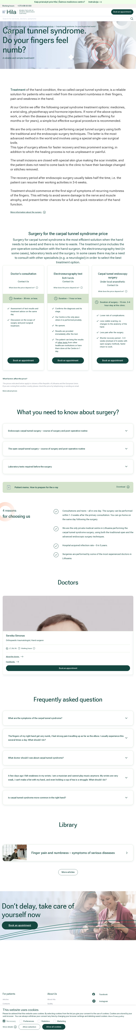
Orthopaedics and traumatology (41, 26)
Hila (6, 26)
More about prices (10, 391)
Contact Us (23, 281)
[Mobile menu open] (4, 12)
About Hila (51, 999)
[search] (131, 19)
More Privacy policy (116, 1016)
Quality (50, 1004)
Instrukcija (95, 2)
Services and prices (18, 26)
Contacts (6, 1004)
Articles (6, 999)
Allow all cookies (54, 1027)
